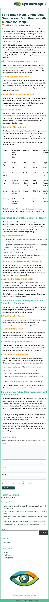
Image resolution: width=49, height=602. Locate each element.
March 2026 (7, 542)
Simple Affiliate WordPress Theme (30, 600)
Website (4, 475)
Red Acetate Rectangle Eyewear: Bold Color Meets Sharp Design (24, 521)
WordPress (18, 600)
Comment (5, 443)
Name (4, 461)
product (6, 552)
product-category (9, 555)
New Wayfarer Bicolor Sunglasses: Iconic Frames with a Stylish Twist (25, 524)
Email (4, 468)
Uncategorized (8, 558)
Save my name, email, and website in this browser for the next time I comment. (23, 484)
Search (3, 529)
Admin (28, 25)
